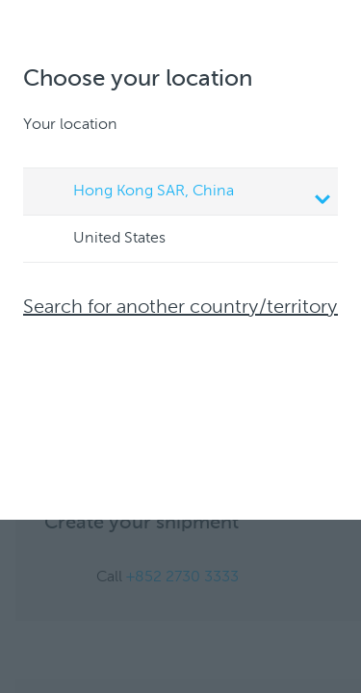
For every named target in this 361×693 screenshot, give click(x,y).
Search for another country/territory (180, 308)
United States (101, 239)
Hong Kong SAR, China (183, 193)
